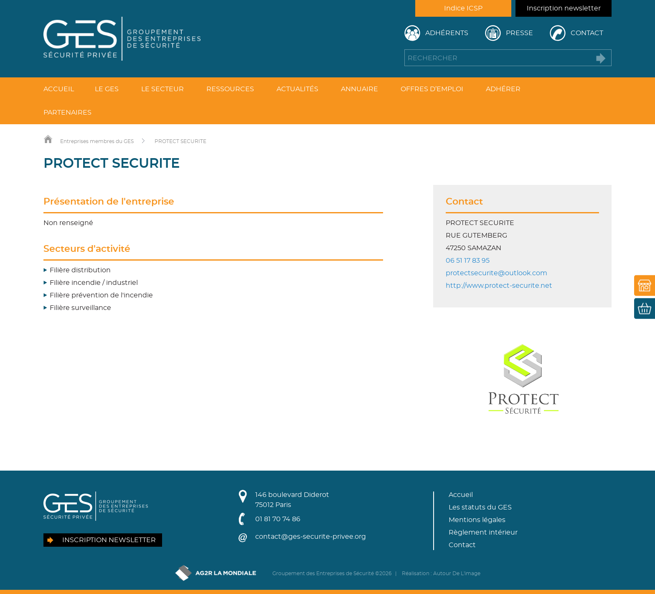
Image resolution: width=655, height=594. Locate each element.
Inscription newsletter (564, 8)
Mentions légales (477, 520)
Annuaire (359, 89)
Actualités (297, 89)
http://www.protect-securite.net (499, 285)
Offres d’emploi (432, 89)
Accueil (58, 89)
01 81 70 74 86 (277, 519)
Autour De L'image (456, 573)
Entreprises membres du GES (97, 141)
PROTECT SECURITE (180, 141)
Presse (519, 33)
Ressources (230, 89)
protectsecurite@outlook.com (496, 273)
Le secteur (162, 89)
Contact (587, 33)
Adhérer (503, 89)
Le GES (107, 89)
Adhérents (446, 33)
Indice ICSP (463, 8)
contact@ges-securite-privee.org (310, 536)
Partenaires (67, 112)
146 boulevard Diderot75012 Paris (292, 500)
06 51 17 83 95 (468, 260)
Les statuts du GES (480, 507)
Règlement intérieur (483, 532)
